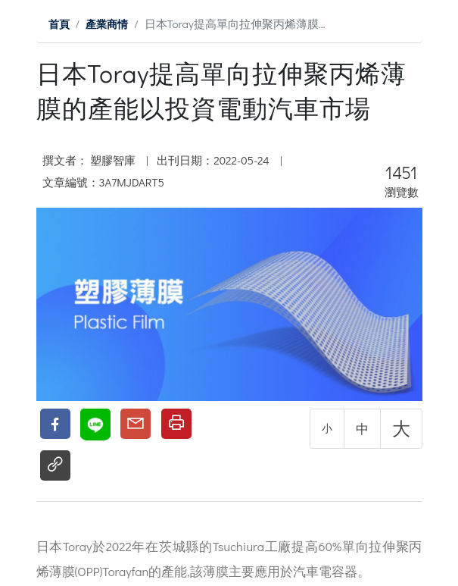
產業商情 (109, 23)
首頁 (59, 23)
